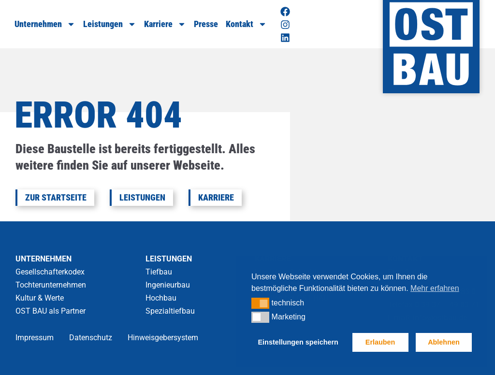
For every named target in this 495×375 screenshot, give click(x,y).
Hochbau (161, 298)
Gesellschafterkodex (50, 271)
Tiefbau (159, 271)
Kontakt (246, 24)
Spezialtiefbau (170, 311)
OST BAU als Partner (50, 311)
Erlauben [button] (380, 342)
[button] (260, 303)
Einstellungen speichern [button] (298, 342)
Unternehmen (45, 24)
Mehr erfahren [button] (434, 288)
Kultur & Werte (39, 298)
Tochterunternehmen (50, 284)
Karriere (165, 24)
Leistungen (109, 24)
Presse (206, 24)
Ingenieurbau (168, 284)
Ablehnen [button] (444, 342)
